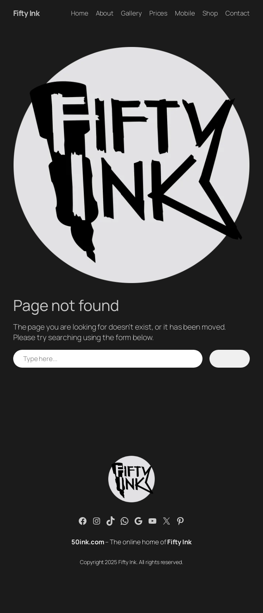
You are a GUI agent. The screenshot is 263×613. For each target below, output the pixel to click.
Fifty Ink (26, 13)
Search (229, 358)
